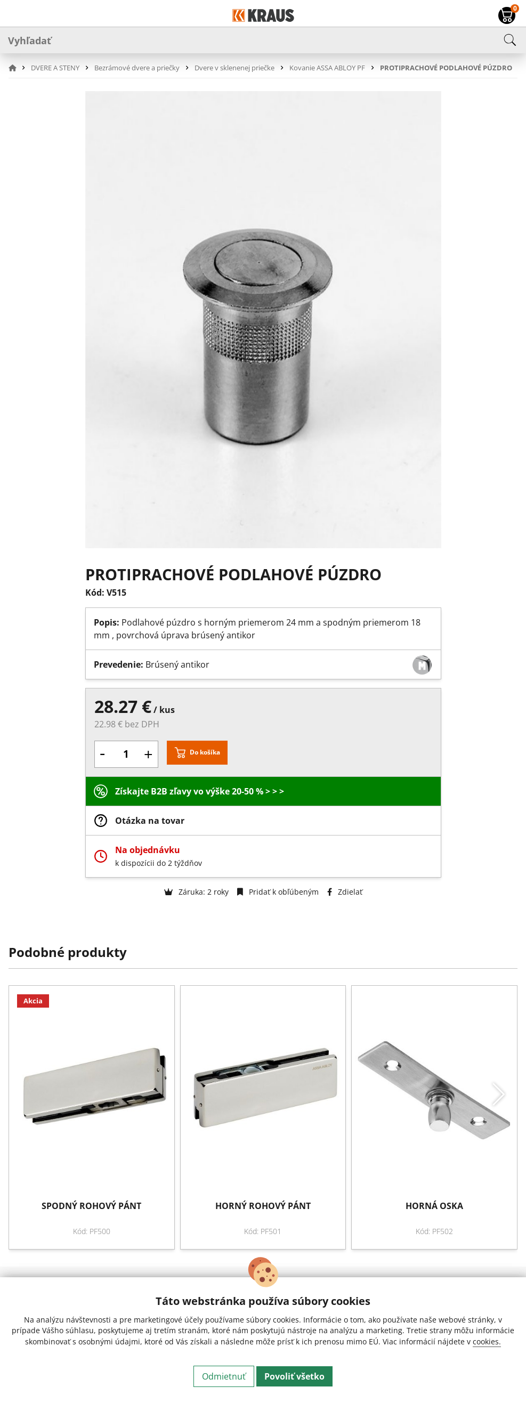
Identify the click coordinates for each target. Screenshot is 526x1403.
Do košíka (205, 752)
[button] (19, 68)
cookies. (487, 1341)
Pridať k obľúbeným (278, 892)
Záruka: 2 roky (196, 892)
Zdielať (344, 892)
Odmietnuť (224, 1376)
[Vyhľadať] (263, 40)
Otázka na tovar (149, 820)
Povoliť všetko (294, 1376)
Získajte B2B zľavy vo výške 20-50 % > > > (199, 791)
